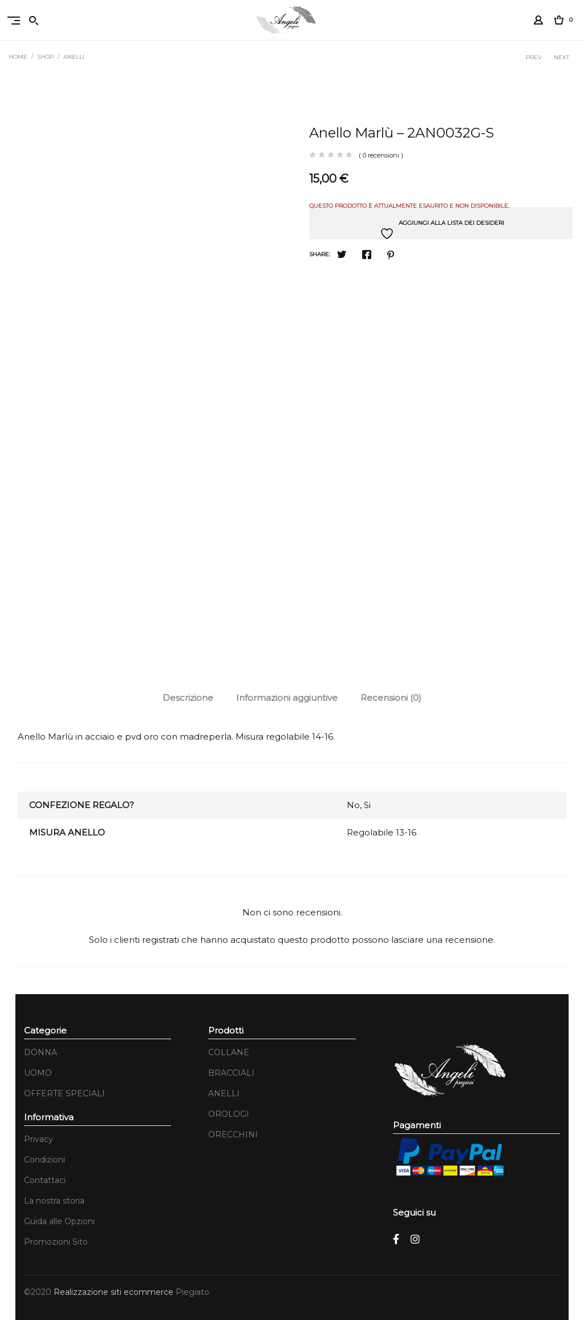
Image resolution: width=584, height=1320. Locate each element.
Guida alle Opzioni (59, 1221)
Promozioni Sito (56, 1242)
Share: (319, 254)
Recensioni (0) (390, 697)
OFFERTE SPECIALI (64, 1093)
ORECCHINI (233, 1134)
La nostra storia (54, 1201)
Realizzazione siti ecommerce (115, 1292)
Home (18, 56)
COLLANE (228, 1052)
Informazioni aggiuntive (287, 697)
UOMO (38, 1073)
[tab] (188, 698)
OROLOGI (228, 1114)
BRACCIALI (231, 1073)
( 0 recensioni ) (381, 155)
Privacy (38, 1139)
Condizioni (44, 1160)
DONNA (40, 1052)
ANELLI (73, 56)
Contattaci (45, 1180)
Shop (45, 56)
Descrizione (188, 697)
